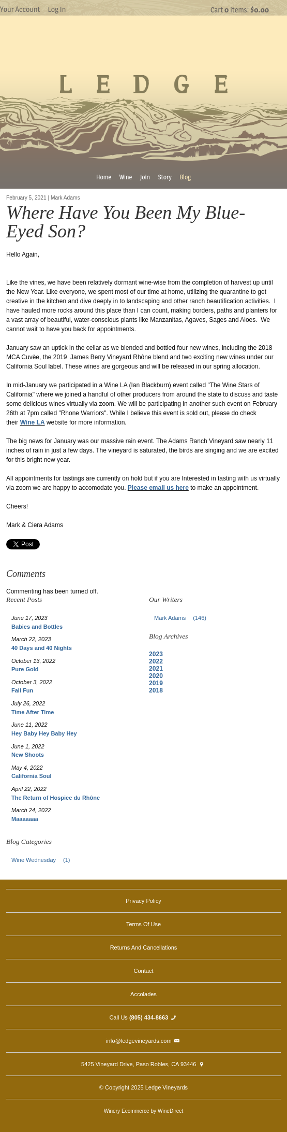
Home (103, 177)
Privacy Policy (143, 901)
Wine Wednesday (43, 860)
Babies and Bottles (37, 627)
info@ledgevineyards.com (143, 1041)
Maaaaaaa (24, 819)
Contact (144, 971)
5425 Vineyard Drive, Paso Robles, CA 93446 (143, 1064)
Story (165, 177)
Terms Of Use (143, 924)
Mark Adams (183, 618)
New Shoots (27, 755)
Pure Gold (25, 669)
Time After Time (32, 712)
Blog (185, 177)
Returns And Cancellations (143, 947)
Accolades (143, 994)
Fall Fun (22, 690)
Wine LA (32, 422)
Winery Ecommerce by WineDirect (143, 1111)
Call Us (143, 1017)
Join (145, 177)
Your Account (20, 9)
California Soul (31, 776)
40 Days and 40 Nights (41, 648)
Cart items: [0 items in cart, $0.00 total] (239, 10)
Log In (57, 9)
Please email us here (158, 487)
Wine (125, 177)
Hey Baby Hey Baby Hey (44, 733)
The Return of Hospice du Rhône (55, 798)
